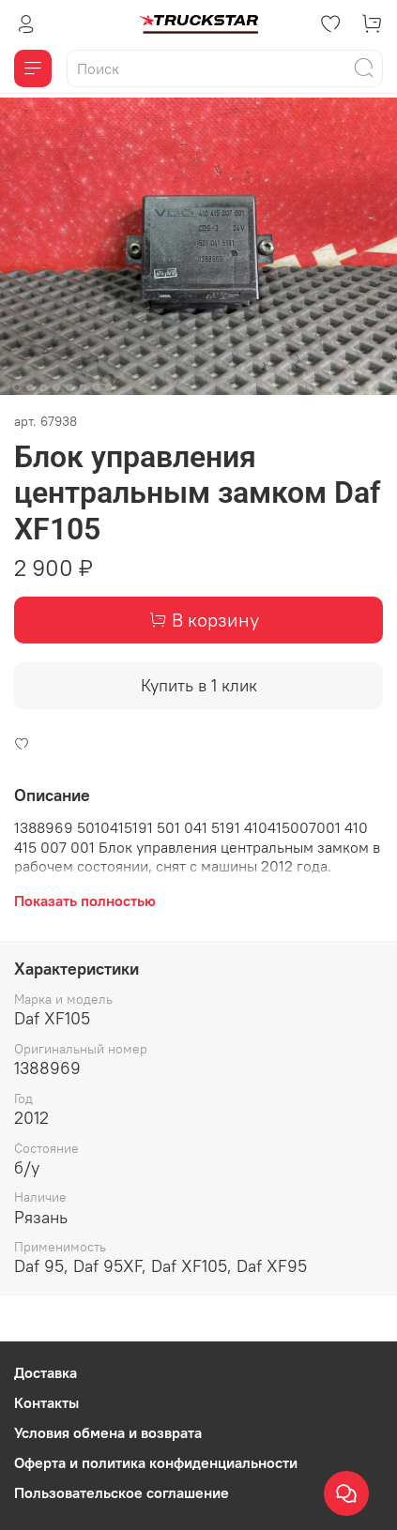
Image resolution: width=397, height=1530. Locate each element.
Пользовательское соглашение (121, 1492)
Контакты (46, 1402)
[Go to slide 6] (82, 387)
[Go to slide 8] (109, 387)
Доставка (45, 1372)
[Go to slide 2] (30, 387)
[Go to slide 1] (17, 387)
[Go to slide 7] (96, 387)
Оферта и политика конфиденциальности (156, 1462)
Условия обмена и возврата (108, 1432)
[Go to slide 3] (43, 387)
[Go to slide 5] (69, 387)
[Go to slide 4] (56, 387)
